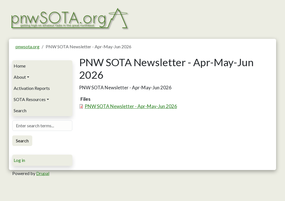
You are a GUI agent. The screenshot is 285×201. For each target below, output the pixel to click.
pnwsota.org (28, 46)
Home (20, 65)
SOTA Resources (30, 99)
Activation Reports (32, 88)
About (20, 77)
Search (20, 110)
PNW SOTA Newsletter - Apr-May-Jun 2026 (131, 106)
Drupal (42, 173)
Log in (19, 160)
